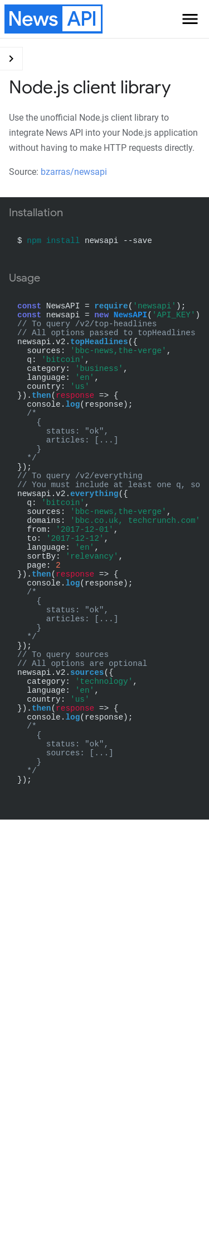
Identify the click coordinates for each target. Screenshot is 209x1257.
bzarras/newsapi (74, 171)
